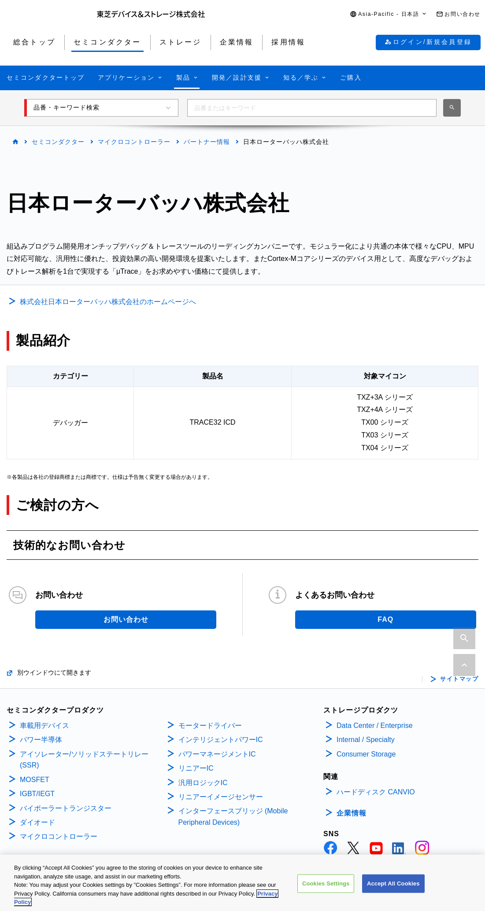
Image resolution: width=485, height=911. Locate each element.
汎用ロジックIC (203, 782)
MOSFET (34, 779)
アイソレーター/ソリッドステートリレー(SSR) (84, 759)
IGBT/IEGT (37, 793)
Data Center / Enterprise (375, 725)
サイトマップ (459, 679)
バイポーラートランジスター (65, 808)
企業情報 (352, 813)
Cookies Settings (326, 886)
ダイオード (37, 822)
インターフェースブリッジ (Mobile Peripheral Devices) (233, 816)
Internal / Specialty (366, 739)
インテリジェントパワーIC (220, 739)
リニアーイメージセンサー (220, 797)
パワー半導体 (41, 739)
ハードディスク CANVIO (376, 792)
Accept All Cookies (393, 886)
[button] (388, 14)
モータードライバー (210, 725)
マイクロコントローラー (134, 141)
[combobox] (312, 108)
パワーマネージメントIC (217, 754)
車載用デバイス (44, 725)
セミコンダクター (58, 141)
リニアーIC (196, 768)
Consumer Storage (366, 754)
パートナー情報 (207, 141)
